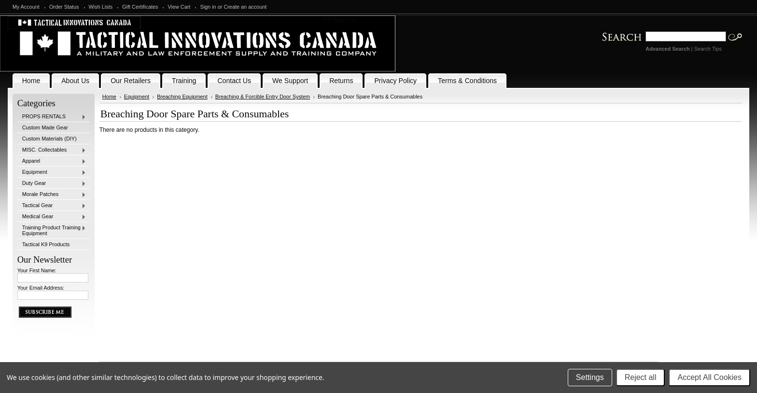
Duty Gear (51, 183)
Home (109, 96)
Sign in (208, 7)
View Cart (179, 7)
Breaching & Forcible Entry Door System (262, 96)
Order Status (64, 7)
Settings (590, 377)
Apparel (51, 161)
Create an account (245, 7)
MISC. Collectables (51, 150)
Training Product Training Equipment (51, 230)
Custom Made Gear (45, 127)
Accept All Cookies (709, 377)
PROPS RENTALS (51, 116)
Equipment (51, 172)
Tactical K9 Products (46, 244)
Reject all (641, 377)
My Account (26, 7)
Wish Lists (101, 7)
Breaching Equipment (182, 96)
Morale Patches (51, 194)
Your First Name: (36, 270)
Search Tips (707, 49)
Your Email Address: (41, 288)
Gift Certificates (140, 7)
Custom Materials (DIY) (49, 138)
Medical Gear (51, 216)
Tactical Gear (51, 205)
